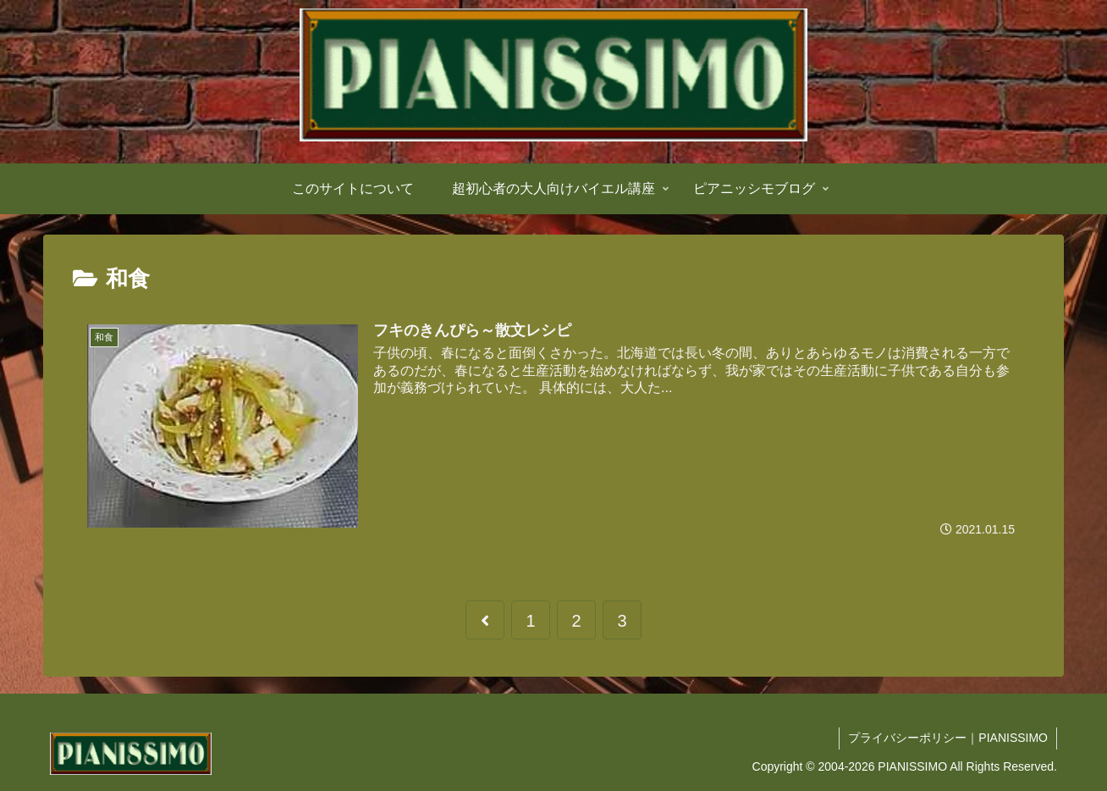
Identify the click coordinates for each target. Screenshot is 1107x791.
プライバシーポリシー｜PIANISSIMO (948, 737)
